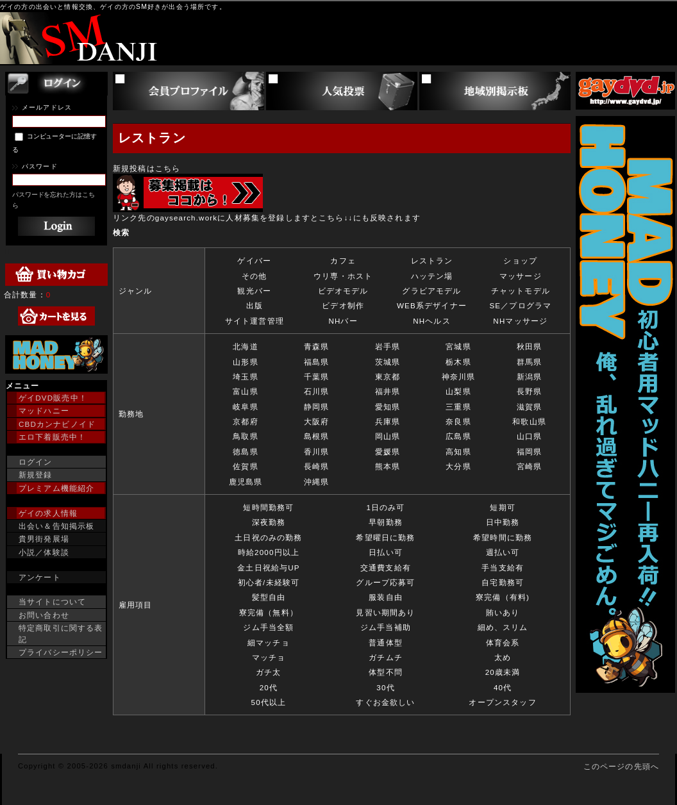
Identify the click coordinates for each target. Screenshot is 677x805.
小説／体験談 (44, 552)
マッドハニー (44, 410)
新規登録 (36, 474)
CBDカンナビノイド (57, 424)
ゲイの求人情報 (48, 513)
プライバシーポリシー (61, 652)
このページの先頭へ (621, 766)
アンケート (40, 577)
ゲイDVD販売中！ (53, 398)
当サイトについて (52, 601)
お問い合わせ (44, 615)
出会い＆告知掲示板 (56, 526)
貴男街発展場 (44, 539)
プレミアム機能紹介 (56, 488)
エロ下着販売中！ (52, 437)
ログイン (36, 462)
